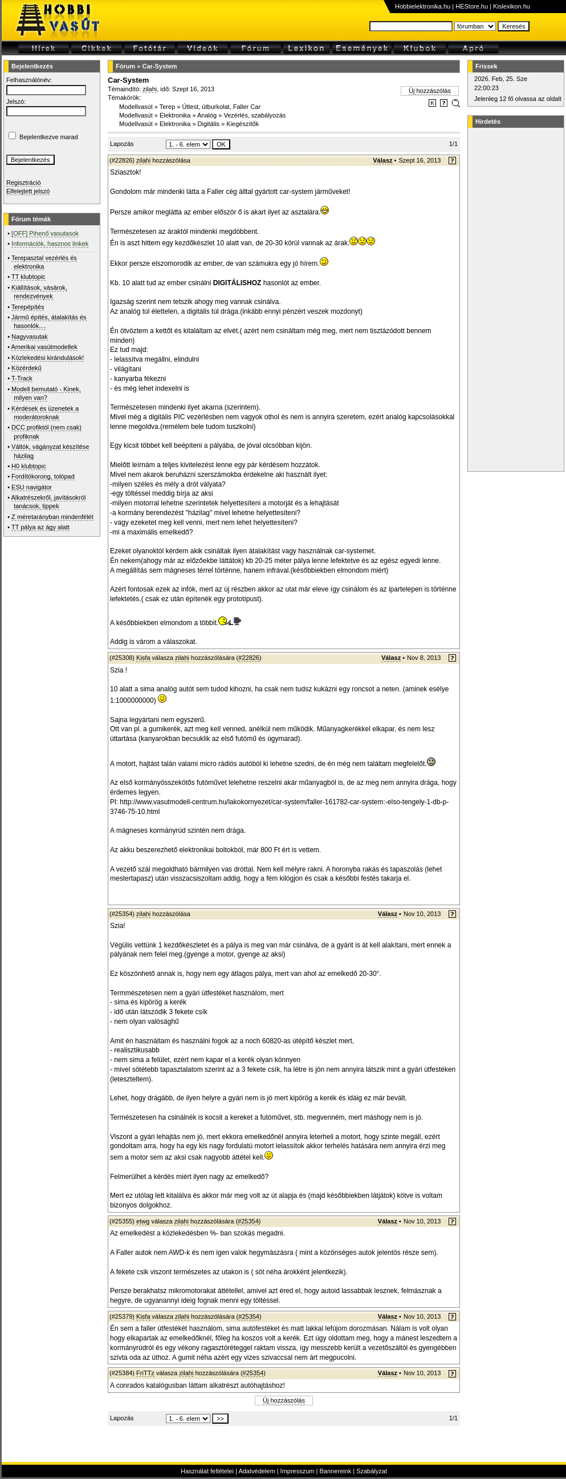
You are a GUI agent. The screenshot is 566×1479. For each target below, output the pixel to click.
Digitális (209, 123)
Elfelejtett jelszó (28, 191)
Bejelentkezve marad (48, 136)
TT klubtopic (28, 276)
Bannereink (335, 1471)
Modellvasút (136, 106)
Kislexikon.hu (511, 6)
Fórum (125, 66)
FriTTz (145, 1372)
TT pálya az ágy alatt (40, 527)
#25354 (248, 1221)
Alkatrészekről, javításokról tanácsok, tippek (48, 501)
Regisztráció (23, 182)
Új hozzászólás (430, 90)
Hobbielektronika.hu (422, 6)
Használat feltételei (207, 1471)
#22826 (248, 657)
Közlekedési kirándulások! (47, 357)
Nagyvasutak (29, 336)
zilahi (149, 89)
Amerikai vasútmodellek (44, 346)
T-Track (21, 378)
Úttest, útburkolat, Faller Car (221, 106)
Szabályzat (371, 1471)
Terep (168, 106)
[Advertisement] (514, 299)
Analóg (207, 115)
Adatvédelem (256, 1471)
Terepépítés (27, 306)
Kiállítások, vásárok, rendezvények (39, 291)
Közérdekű (26, 367)
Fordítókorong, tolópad (43, 476)
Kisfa (143, 657)
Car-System (159, 66)
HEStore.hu (471, 6)
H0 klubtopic (28, 466)
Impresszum (297, 1471)
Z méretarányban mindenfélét (52, 516)
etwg (142, 1221)
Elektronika (175, 115)
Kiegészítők (242, 123)
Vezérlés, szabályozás (254, 115)
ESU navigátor (31, 487)
